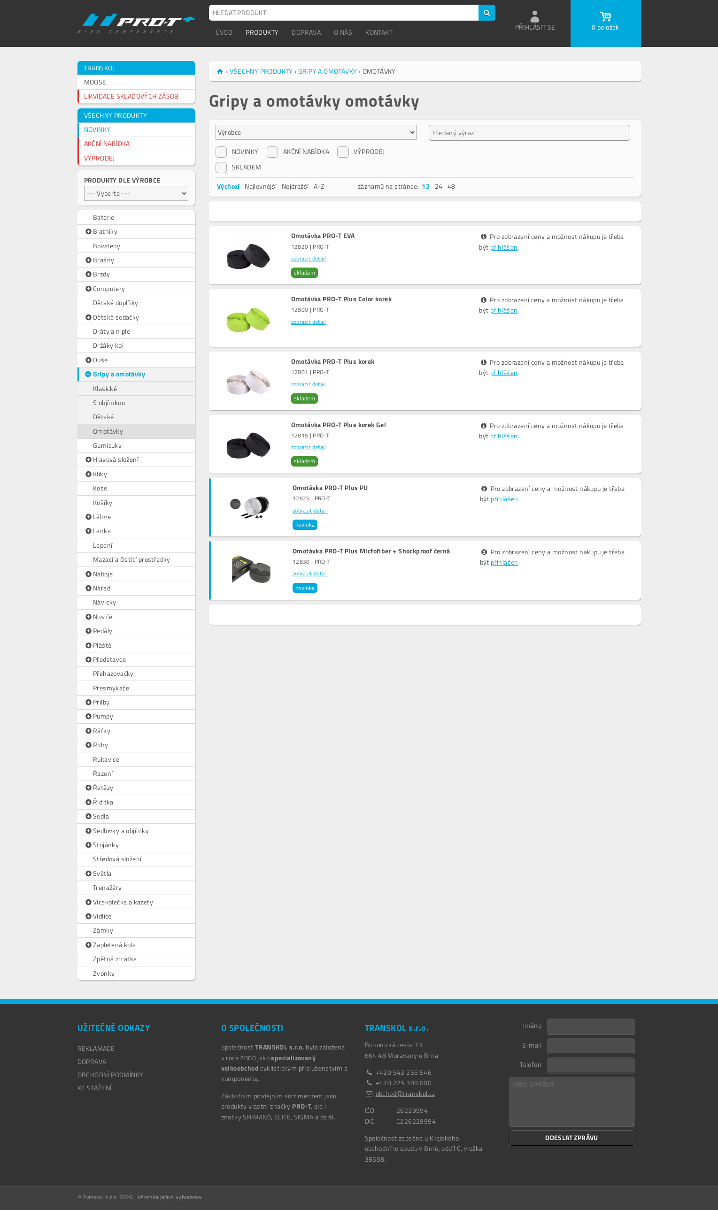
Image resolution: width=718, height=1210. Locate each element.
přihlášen (504, 247)
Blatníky (101, 231)
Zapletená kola (110, 945)
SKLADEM (239, 167)
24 (439, 186)
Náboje (98, 574)
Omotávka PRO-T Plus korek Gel (338, 425)
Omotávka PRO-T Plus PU (330, 487)
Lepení (102, 545)
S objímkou (109, 402)
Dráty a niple (111, 331)
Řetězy (99, 787)
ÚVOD (224, 32)
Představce (105, 659)
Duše (96, 360)
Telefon (530, 1064)
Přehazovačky (113, 673)
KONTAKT (379, 32)
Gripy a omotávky (114, 374)
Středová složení (117, 859)
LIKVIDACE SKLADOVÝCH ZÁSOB (131, 96)
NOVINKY (97, 129)
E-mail (531, 1044)
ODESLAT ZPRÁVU (571, 1137)
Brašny (99, 260)
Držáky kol (108, 345)
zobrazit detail (308, 258)
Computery (104, 288)
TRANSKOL (100, 68)
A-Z (319, 186)
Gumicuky (107, 445)
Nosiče (98, 617)
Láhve (97, 517)
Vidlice (98, 916)
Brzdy (97, 274)
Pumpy (99, 716)
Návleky (104, 602)
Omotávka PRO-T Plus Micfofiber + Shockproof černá (371, 551)
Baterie (104, 217)
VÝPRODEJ (99, 158)
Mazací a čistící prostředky (131, 559)
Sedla (96, 816)
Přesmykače (111, 688)
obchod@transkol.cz (405, 1093)
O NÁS (343, 32)
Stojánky (101, 845)
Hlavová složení (111, 459)
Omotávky (108, 431)
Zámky (103, 930)
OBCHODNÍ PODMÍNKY (110, 1075)
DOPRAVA (306, 32)
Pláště (98, 645)
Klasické (105, 388)
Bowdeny (107, 246)
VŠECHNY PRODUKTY (115, 115)
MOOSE (95, 82)
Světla (98, 873)
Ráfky (97, 731)
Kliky (96, 474)
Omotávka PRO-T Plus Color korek (341, 299)
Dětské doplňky (116, 302)
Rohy (96, 745)
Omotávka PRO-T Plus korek (333, 361)
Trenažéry (107, 887)
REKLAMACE (96, 1048)
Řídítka (99, 802)
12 (426, 186)
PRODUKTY (262, 32)
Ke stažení (94, 1088)
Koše (100, 488)
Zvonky (104, 973)
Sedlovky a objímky (116, 831)
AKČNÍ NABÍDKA (107, 143)
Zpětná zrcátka (115, 959)
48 (452, 186)
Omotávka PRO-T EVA (323, 235)
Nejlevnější (261, 186)
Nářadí (98, 588)
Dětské (103, 416)
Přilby (97, 702)
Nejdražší (295, 186)
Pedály (98, 631)
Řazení (103, 773)
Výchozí (228, 186)
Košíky (102, 502)
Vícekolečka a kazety (119, 902)
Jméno (532, 1025)
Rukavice (106, 759)
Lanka (97, 531)
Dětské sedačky (111, 317)
